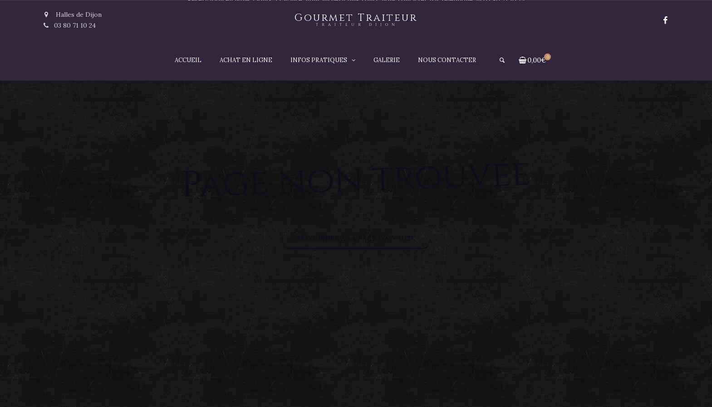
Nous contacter (447, 60)
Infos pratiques (318, 60)
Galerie (386, 60)
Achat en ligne (246, 60)
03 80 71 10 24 (69, 25)
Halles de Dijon (72, 14)
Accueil (188, 60)
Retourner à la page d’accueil (356, 238)
